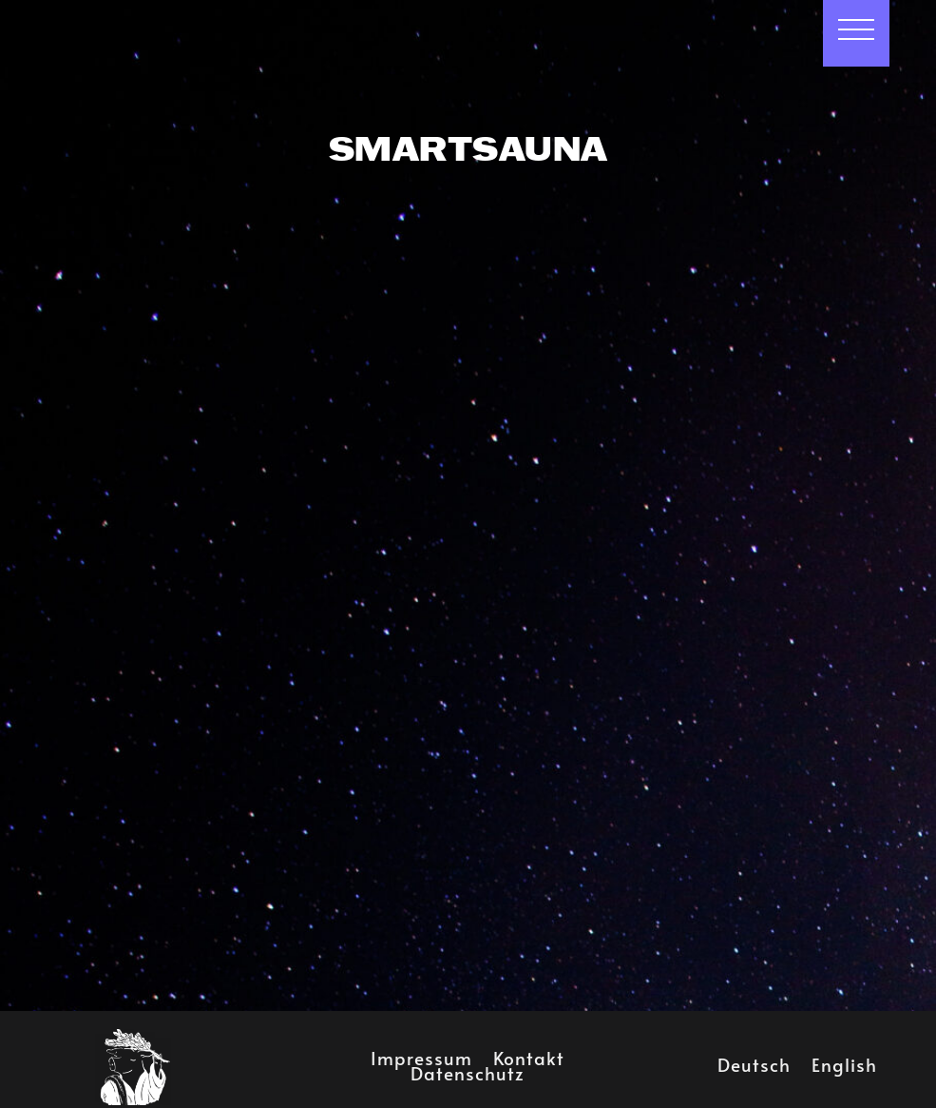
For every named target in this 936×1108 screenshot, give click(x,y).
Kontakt (528, 1054)
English (844, 1061)
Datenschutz (468, 1069)
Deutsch (754, 1061)
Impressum (421, 1054)
